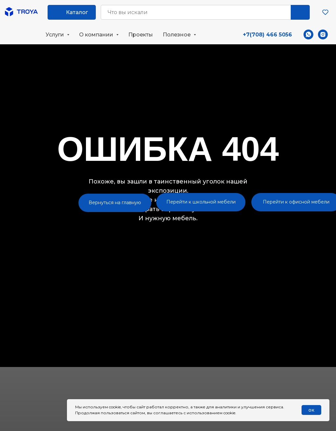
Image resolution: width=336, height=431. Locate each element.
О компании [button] (97, 35)
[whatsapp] (308, 34)
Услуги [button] (55, 35)
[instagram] (323, 34)
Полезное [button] (177, 35)
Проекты (140, 35)
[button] (325, 12)
